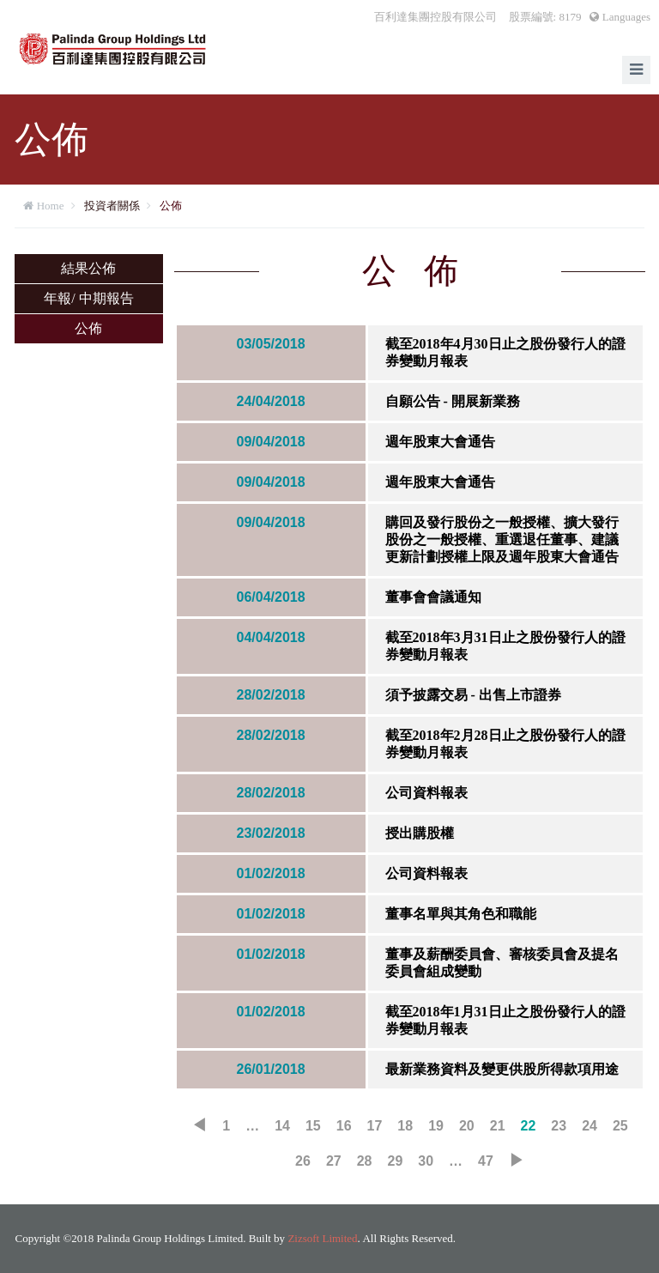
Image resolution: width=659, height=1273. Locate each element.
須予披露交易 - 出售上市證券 (473, 695)
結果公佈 (88, 268)
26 (303, 1161)
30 (425, 1161)
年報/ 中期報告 (88, 298)
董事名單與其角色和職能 (460, 913)
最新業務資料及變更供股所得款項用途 (502, 1069)
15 (313, 1125)
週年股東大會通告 (440, 441)
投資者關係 (112, 205)
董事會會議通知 (433, 597)
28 (364, 1161)
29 (395, 1161)
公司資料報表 (426, 792)
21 (497, 1125)
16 (344, 1125)
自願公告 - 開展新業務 (452, 401)
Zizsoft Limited (322, 1238)
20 (467, 1125)
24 (589, 1125)
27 (334, 1161)
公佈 (171, 205)
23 (558, 1125)
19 (436, 1125)
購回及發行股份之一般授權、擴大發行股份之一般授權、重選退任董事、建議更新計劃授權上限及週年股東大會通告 (502, 539)
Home (50, 205)
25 (620, 1125)
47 (485, 1161)
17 (375, 1125)
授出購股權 (419, 833)
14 (282, 1125)
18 (405, 1125)
